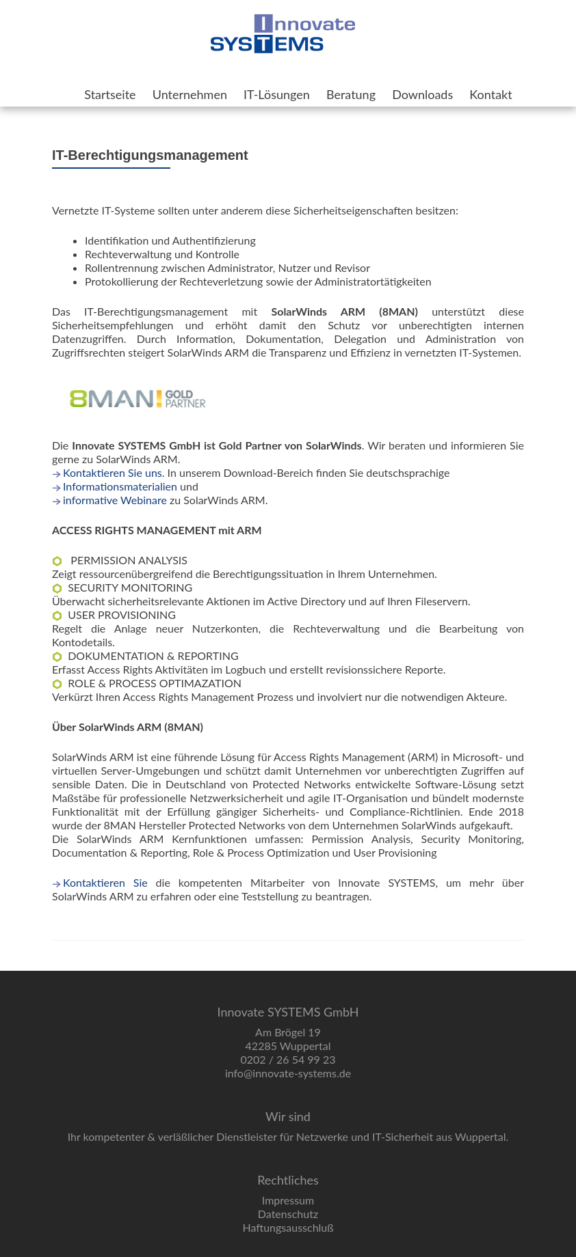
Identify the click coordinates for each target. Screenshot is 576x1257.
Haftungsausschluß (287, 1227)
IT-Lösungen (277, 94)
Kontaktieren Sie (105, 882)
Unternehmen (190, 94)
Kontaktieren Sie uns (112, 472)
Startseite (109, 94)
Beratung (351, 94)
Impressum (288, 1199)
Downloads (422, 94)
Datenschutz (288, 1213)
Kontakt (490, 94)
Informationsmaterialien (120, 486)
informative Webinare (115, 499)
